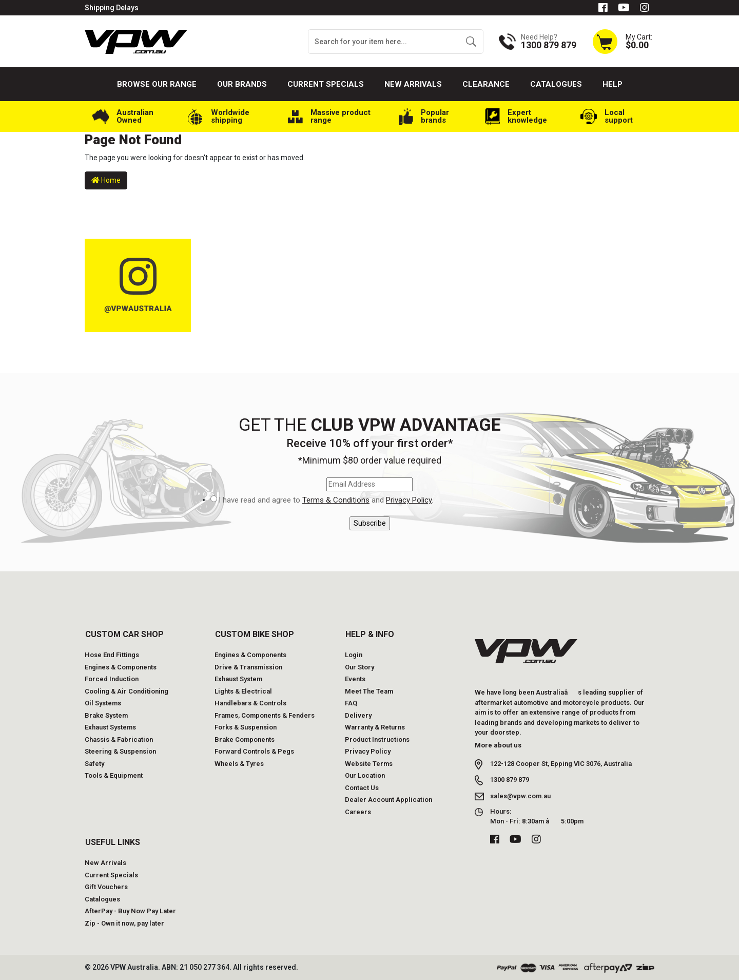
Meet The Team (369, 691)
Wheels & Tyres (239, 763)
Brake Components (245, 739)
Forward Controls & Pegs (254, 751)
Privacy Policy (409, 500)
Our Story (359, 667)
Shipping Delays (112, 8)
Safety (94, 763)
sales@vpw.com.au (520, 796)
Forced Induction (112, 679)
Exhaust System (238, 679)
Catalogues (556, 84)
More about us (498, 745)
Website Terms (369, 763)
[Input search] (383, 41)
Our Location (365, 775)
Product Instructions (377, 739)
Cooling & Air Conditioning (126, 691)
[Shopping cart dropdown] (622, 41)
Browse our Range (157, 84)
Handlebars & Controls (250, 703)
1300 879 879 (509, 779)
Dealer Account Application (388, 799)
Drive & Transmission (248, 667)
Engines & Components (121, 667)
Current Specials (325, 84)
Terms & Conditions (335, 500)
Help (612, 84)
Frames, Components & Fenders (265, 715)
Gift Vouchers (106, 887)
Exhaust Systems (110, 727)
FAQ (351, 703)
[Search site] (471, 41)
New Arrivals (413, 84)
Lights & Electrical (243, 691)
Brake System (106, 715)
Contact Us (362, 788)
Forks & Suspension (246, 727)
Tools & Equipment (114, 775)
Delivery (358, 715)
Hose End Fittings (112, 655)
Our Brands (242, 84)
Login (353, 655)
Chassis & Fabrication (119, 739)
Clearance (486, 84)
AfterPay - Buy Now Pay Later (130, 911)
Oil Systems (103, 703)
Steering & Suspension (120, 751)
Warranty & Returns (375, 727)
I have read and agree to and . (326, 500)
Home (106, 180)
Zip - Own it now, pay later (124, 923)
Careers (358, 812)
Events (355, 679)
